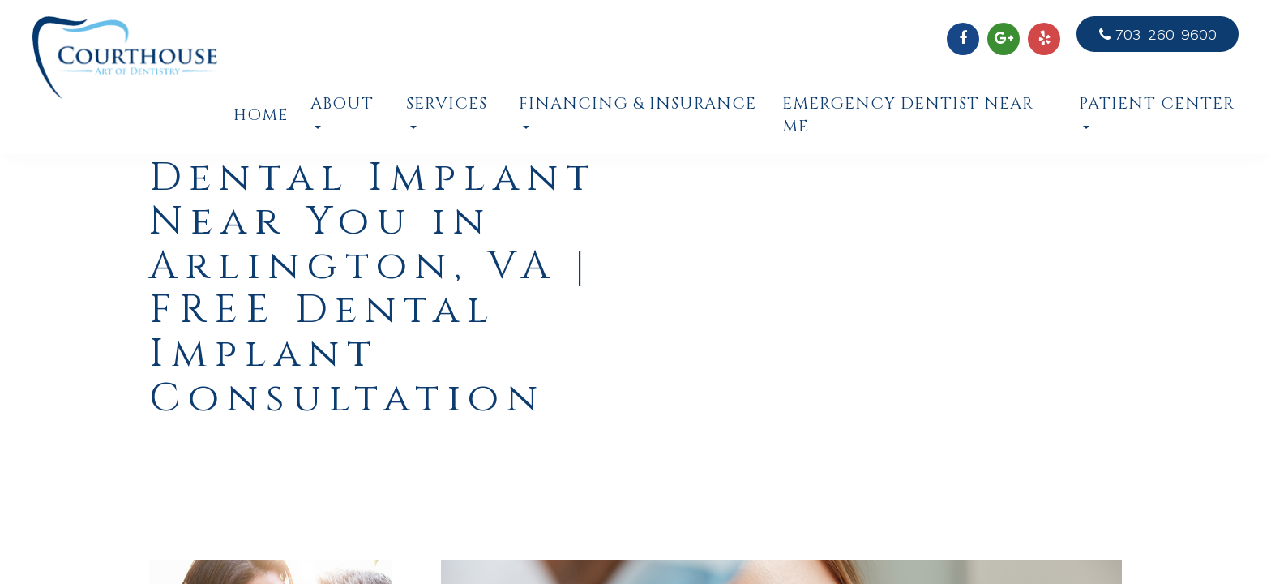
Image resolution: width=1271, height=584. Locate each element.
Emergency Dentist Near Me (907, 115)
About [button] (342, 111)
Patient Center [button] (1157, 111)
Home (259, 115)
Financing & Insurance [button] (637, 111)
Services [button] (446, 111)
